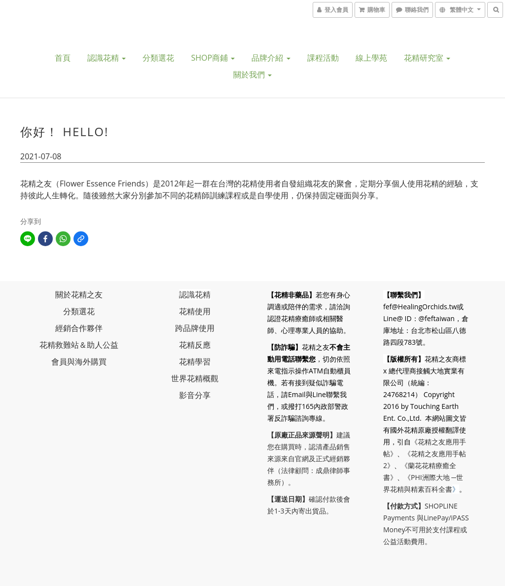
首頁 (63, 57)
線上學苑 (371, 57)
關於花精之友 (79, 294)
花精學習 (195, 361)
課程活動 (323, 57)
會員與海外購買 (79, 361)
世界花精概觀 (194, 378)
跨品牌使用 (195, 328)
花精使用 (195, 311)
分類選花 (158, 57)
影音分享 (195, 395)
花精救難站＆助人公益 (78, 344)
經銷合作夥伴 (79, 328)
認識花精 (106, 57)
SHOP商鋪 (213, 57)
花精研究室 (427, 57)
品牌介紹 (271, 57)
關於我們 (252, 74)
